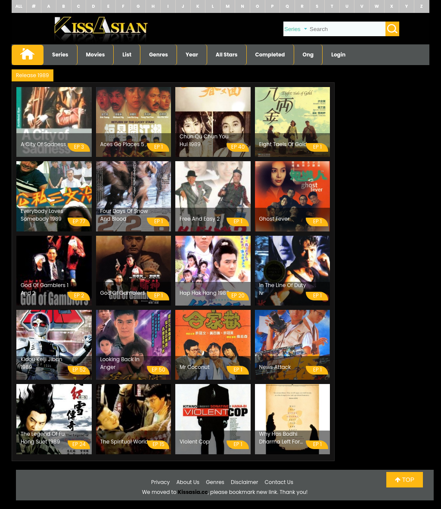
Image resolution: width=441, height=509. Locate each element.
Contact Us (279, 482)
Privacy (160, 482)
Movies (95, 54)
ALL (19, 6)
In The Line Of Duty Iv (282, 289)
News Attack (275, 367)
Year (192, 54)
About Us (188, 482)
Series (60, 54)
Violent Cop (194, 441)
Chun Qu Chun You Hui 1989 (204, 140)
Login (338, 54)
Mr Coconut (195, 367)
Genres (158, 54)
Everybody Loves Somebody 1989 (42, 214)
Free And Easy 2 (200, 218)
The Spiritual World (124, 441)
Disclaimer (244, 482)
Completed (270, 54)
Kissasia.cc (193, 492)
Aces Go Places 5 (122, 144)
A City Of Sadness (43, 144)
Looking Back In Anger (120, 363)
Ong (308, 54)
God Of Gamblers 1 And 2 (44, 289)
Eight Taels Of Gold (283, 144)
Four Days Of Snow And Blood (124, 214)
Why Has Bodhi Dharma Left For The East (279, 438)
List (126, 54)
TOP (404, 479)
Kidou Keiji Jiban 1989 (41, 363)
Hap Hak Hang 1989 (204, 293)
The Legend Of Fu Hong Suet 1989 (43, 437)
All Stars (227, 54)
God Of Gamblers (122, 293)
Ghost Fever (274, 218)
